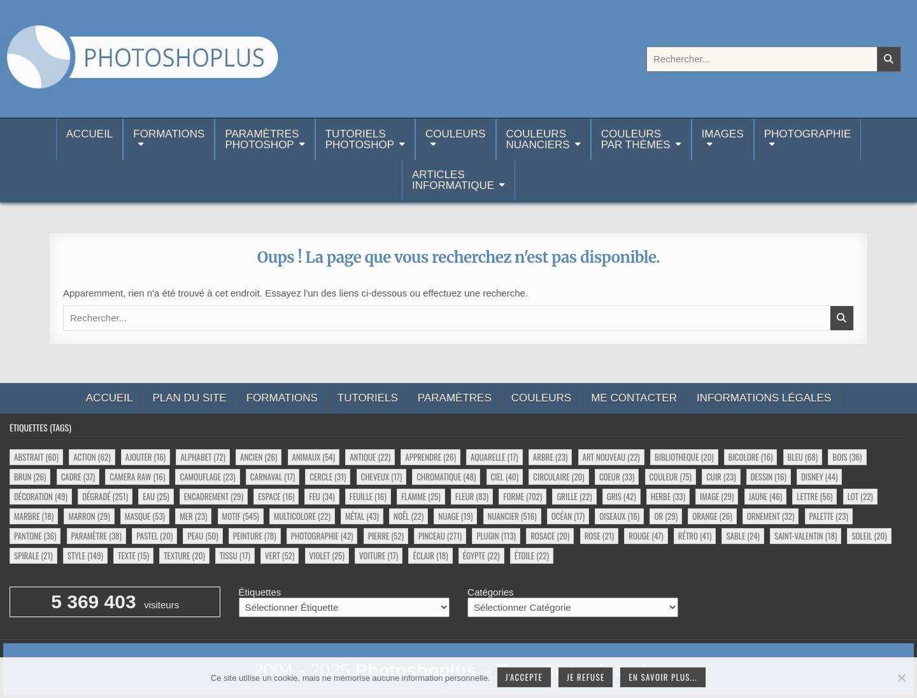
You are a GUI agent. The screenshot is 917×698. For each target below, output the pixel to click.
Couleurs (455, 134)
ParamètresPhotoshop (262, 139)
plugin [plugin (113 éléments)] (496, 535)
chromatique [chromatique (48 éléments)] (446, 476)
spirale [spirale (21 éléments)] (33, 555)
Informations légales (764, 398)
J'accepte (524, 677)
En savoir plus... (663, 677)
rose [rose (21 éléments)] (600, 535)
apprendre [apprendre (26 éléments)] (430, 456)
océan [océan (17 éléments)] (568, 516)
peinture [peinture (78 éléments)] (254, 535)
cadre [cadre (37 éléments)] (78, 476)
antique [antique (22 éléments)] (370, 456)
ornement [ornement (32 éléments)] (771, 516)
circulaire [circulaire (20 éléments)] (558, 476)
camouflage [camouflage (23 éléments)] (207, 476)
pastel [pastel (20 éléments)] (154, 535)
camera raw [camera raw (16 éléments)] (137, 476)
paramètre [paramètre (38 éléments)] (96, 535)
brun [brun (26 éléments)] (30, 476)
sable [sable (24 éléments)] (742, 535)
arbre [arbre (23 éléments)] (550, 456)
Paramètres (455, 398)
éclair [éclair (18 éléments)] (430, 555)
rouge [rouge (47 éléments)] (646, 535)
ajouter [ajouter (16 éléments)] (145, 456)
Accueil (89, 139)
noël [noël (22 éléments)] (408, 516)
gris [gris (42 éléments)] (621, 496)
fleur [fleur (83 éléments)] (471, 496)
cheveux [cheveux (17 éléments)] (381, 476)
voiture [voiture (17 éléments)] (378, 555)
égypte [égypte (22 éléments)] (481, 555)
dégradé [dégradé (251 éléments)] (105, 496)
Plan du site (189, 398)
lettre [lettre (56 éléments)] (814, 496)
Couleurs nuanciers (538, 139)
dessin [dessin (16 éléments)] (768, 476)
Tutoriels (368, 398)
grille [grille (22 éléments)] (574, 496)
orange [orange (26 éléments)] (712, 516)
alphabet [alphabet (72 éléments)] (202, 456)
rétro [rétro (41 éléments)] (694, 535)
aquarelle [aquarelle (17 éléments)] (494, 456)
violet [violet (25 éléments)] (327, 555)
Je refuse (586, 677)
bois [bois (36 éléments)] (847, 456)
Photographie (807, 134)
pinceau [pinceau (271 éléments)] (440, 535)
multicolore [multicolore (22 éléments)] (302, 516)
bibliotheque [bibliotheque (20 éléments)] (684, 456)
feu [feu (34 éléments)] (321, 496)
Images (723, 134)
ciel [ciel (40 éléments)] (505, 476)
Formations (168, 134)
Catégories (490, 592)
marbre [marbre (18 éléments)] (33, 516)
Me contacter (634, 398)
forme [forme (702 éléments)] (522, 496)
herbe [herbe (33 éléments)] (668, 496)
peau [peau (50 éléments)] (202, 535)
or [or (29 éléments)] (666, 516)
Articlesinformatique (453, 180)
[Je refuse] (901, 677)
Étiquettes (260, 592)
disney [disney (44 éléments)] (819, 476)
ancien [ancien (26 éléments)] (258, 456)
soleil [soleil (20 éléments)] (868, 535)
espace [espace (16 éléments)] (276, 496)
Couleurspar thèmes (636, 139)
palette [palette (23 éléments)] (828, 516)
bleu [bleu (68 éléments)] (803, 456)
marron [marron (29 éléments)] (89, 516)
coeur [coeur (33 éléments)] (616, 476)
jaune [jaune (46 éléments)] (766, 496)
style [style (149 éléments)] (85, 555)
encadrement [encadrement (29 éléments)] (213, 496)
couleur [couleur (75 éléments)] (671, 476)
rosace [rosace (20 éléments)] (549, 535)
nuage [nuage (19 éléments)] (455, 516)
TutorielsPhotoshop (359, 139)
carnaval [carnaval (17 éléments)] (272, 476)
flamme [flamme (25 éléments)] (421, 496)
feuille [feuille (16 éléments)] (368, 496)
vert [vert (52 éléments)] (279, 555)
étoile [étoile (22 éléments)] (532, 555)
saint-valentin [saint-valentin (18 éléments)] (805, 535)
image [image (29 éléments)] (717, 496)
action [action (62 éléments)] (91, 456)
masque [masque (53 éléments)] (145, 516)
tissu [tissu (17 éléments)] (235, 555)
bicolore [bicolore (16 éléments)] (751, 456)
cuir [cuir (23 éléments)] (721, 476)
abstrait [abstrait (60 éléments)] (36, 456)
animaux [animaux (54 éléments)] (313, 456)
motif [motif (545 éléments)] (240, 516)
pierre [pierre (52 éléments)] (386, 535)
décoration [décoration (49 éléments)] (41, 496)
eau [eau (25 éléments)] (156, 496)
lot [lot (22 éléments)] (860, 496)
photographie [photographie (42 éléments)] (322, 535)
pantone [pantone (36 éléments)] (35, 535)
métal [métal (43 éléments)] (362, 516)
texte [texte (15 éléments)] (133, 555)
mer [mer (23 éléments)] (193, 516)
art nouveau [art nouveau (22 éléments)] (611, 456)
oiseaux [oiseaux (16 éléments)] (619, 516)
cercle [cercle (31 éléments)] (327, 476)
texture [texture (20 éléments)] (184, 555)
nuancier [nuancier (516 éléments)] (512, 516)
